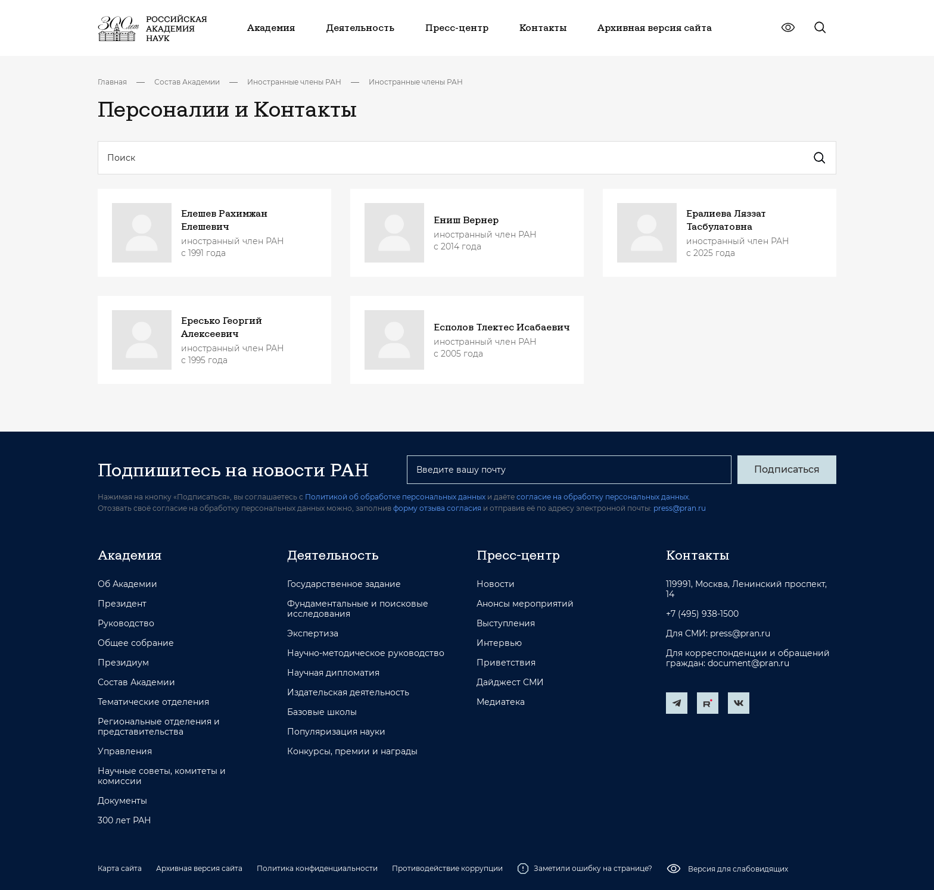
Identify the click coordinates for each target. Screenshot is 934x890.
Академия (129, 554)
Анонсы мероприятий (525, 604)
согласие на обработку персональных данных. (603, 496)
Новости (496, 584)
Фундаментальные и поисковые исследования (357, 609)
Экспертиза (312, 634)
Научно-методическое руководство (365, 653)
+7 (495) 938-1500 (702, 614)
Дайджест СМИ (510, 682)
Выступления (506, 624)
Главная (112, 81)
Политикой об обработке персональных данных (395, 496)
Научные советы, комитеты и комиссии (162, 776)
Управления (125, 752)
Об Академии (127, 584)
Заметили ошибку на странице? (584, 869)
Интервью (499, 643)
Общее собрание (136, 643)
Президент (122, 604)
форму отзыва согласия (437, 508)
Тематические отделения (153, 702)
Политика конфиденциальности (317, 868)
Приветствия (506, 663)
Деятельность (333, 554)
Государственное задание (344, 584)
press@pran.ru (679, 508)
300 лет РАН (124, 821)
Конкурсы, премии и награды (352, 752)
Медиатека (501, 702)
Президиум (123, 663)
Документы (122, 801)
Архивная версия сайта (199, 868)
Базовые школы (322, 712)
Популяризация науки (336, 732)
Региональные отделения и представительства (159, 727)
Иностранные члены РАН (294, 81)
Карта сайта (120, 868)
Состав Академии (187, 81)
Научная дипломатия (333, 673)
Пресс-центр (518, 554)
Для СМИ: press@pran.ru (718, 634)
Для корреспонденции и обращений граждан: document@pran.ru (748, 658)
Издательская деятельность (348, 693)
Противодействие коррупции (447, 868)
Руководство (126, 624)
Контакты (697, 554)
